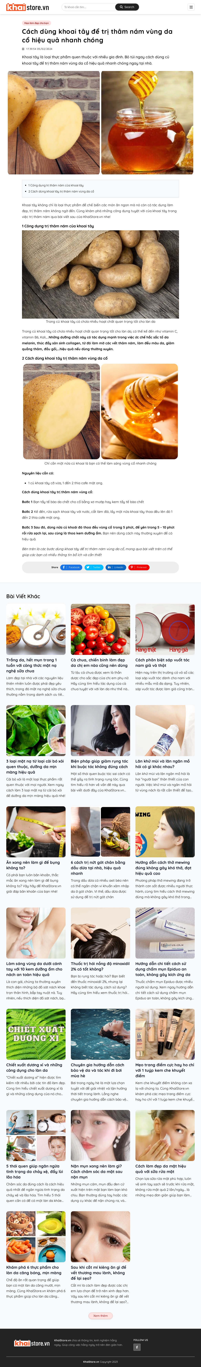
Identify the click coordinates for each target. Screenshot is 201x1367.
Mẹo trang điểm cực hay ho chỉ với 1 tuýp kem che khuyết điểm (164, 1070)
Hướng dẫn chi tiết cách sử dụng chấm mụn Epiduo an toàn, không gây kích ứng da (162, 969)
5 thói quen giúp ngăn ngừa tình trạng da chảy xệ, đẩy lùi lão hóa (34, 1171)
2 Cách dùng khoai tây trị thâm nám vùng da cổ (61, 192)
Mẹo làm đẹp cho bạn (36, 23)
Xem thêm (100, 1316)
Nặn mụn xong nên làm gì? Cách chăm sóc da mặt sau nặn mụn (96, 1171)
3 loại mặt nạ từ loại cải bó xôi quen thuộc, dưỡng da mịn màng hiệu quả (35, 767)
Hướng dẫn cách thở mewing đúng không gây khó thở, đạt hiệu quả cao (163, 868)
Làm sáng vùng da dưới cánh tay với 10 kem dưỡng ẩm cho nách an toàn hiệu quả (34, 969)
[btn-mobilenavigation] (191, 7)
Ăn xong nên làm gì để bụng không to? (33, 865)
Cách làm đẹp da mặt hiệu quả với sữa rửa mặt (160, 1169)
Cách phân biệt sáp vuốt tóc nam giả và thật (162, 662)
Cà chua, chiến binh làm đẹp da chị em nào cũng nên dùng (99, 662)
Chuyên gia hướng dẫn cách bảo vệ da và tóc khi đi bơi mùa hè (97, 1070)
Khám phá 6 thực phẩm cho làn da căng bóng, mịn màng (33, 1270)
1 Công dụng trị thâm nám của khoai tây (56, 185)
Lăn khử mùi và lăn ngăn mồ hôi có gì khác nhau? (162, 764)
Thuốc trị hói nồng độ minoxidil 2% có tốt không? (100, 966)
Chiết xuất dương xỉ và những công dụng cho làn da (34, 1067)
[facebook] (137, 1347)
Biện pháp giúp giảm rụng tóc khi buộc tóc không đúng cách (99, 764)
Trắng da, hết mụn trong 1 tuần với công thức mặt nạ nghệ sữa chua (31, 665)
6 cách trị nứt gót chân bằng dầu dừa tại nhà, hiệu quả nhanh (98, 868)
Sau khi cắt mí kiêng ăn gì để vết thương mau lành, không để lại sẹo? (98, 1273)
